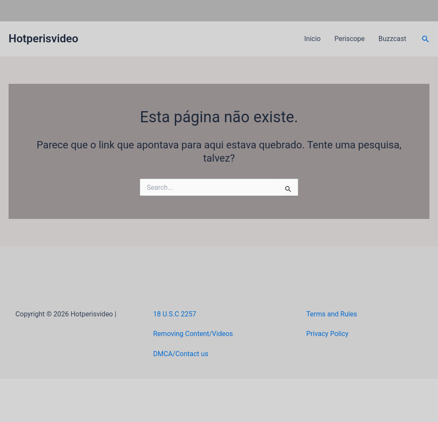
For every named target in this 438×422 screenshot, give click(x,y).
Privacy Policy (327, 334)
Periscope (349, 39)
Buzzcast (392, 39)
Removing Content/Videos (193, 334)
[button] (425, 39)
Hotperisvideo (43, 38)
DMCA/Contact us (180, 354)
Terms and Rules (331, 314)
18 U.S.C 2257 (174, 314)
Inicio (312, 39)
